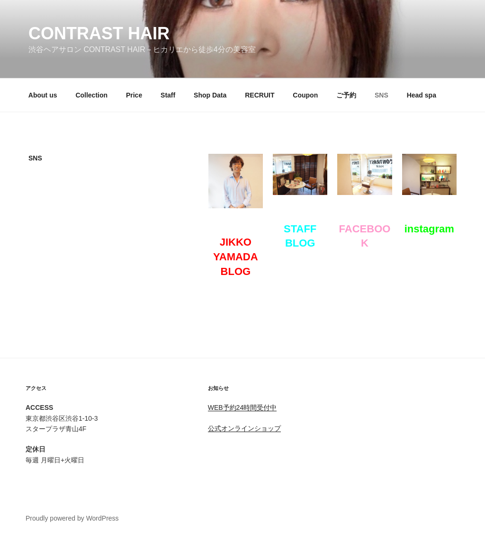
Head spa (421, 95)
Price (134, 95)
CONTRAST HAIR (99, 33)
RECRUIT (259, 95)
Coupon (305, 95)
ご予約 (346, 95)
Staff (168, 95)
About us (42, 95)
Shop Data (210, 95)
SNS (381, 95)
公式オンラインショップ (244, 428)
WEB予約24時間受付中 (242, 407)
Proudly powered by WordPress (72, 518)
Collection (91, 95)
